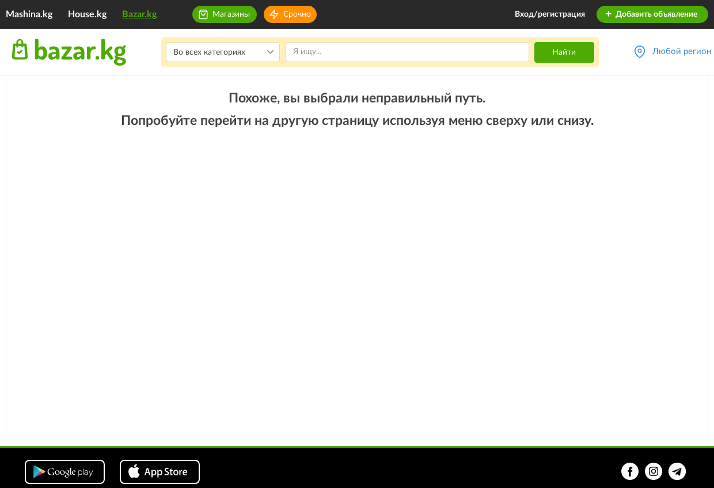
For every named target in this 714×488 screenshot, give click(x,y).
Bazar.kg (139, 14)
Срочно (297, 14)
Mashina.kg (29, 14)
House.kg (87, 14)
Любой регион (681, 51)
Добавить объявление (651, 14)
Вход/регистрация (550, 14)
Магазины (231, 14)
